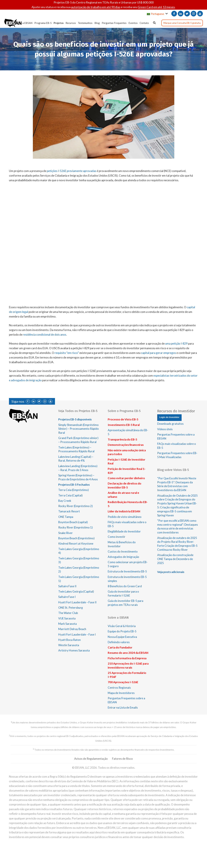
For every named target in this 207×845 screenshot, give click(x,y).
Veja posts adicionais (170, 572)
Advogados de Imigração (123, 557)
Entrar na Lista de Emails (123, 707)
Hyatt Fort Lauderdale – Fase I (77, 634)
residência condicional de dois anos (44, 334)
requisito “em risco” (67, 353)
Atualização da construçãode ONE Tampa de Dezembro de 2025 (175, 559)
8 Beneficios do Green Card (125, 586)
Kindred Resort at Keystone (75, 543)
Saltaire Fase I (67, 597)
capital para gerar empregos (158, 353)
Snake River (65, 533)
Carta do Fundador (120, 647)
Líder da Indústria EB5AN (124, 511)
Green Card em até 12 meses (156, 7)
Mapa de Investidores (121, 693)
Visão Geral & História (122, 626)
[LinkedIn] (180, 13)
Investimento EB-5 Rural (124, 425)
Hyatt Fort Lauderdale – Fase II (77, 602)
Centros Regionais (119, 687)
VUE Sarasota (67, 618)
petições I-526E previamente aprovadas (71, 171)
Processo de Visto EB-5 (123, 419)
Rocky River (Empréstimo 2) (75, 506)
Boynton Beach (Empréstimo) (76, 538)
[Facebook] (174, 13)
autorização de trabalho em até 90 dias (95, 7)
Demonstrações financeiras (126, 444)
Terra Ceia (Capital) (70, 495)
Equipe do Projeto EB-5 (122, 631)
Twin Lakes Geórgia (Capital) (76, 591)
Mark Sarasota (67, 623)
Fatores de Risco (122, 758)
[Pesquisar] (154, 23)
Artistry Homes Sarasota (74, 650)
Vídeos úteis (165, 429)
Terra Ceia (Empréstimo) (73, 490)
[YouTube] (200, 13)
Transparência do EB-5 (122, 439)
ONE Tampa (65, 517)
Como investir (116, 536)
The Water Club (68, 613)
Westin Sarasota (68, 645)
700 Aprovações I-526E (123, 682)
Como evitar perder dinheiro (126, 478)
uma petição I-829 (176, 343)
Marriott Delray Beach (72, 629)
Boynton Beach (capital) (73, 522)
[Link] (13, 23)
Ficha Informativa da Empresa (127, 658)
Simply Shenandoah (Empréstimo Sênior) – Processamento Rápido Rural (78, 429)
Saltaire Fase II (67, 586)
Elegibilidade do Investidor (124, 531)
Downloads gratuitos (170, 423)
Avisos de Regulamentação (91, 758)
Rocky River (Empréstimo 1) (75, 527)
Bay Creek (64, 500)
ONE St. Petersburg (70, 607)
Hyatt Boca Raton (69, 640)
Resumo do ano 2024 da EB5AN (128, 652)
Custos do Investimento (123, 551)
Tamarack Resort (69, 511)
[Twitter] (187, 13)
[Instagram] (193, 13)
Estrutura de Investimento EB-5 (127, 571)
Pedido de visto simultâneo (124, 517)
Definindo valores (119, 642)
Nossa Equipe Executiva (122, 637)
